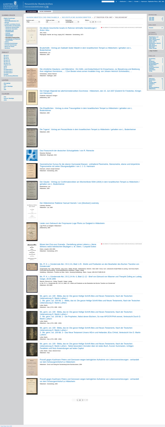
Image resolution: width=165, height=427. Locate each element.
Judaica (7, 41)
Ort (5, 88)
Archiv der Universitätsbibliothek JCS (12, 20)
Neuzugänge (7, 83)
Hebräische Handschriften (12, 27)
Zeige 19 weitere (153, 50)
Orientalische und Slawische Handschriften (13, 39)
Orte (5, 96)
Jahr (5, 89)
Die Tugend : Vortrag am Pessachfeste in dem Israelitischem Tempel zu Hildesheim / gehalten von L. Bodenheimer (88, 129)
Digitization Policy (152, 1)
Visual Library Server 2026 (6, 426)
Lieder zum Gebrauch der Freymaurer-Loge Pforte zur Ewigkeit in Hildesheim (72, 223)
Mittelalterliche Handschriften (9, 35)
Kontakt (136, 1)
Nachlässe (7, 48)
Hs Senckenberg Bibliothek (11, 75)
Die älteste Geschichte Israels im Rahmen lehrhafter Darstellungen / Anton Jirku (68, 29)
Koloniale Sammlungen (11, 45)
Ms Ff (5, 68)
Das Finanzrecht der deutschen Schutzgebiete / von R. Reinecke (67, 151)
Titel (5, 84)
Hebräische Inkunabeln (12, 28)
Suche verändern (45, 11)
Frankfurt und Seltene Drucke (12, 24)
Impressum (144, 1)
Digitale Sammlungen (9, 18)
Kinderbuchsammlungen (11, 43)
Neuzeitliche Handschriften (13, 37)
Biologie (7, 22)
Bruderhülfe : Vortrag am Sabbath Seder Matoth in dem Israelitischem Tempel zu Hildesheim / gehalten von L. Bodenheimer (86, 49)
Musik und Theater (9, 46)
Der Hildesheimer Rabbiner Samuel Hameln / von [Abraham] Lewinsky (69, 203)
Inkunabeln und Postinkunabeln (10, 31)
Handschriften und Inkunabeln (13, 25)
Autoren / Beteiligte (9, 98)
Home (130, 1)
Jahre (5, 100)
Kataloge (8, 33)
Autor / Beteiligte (8, 86)
